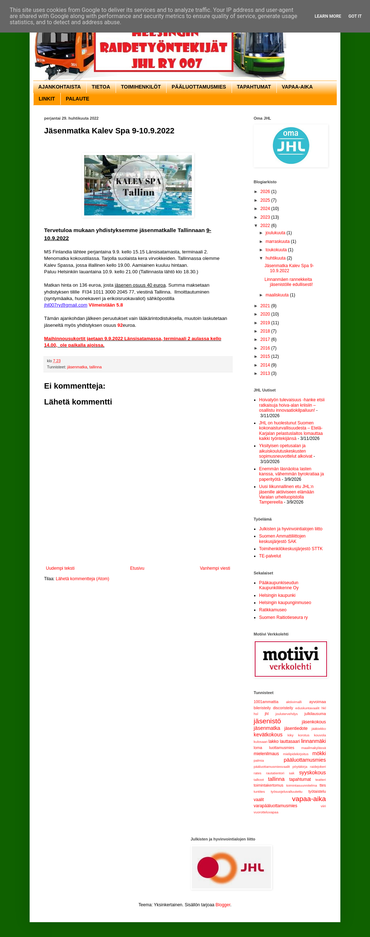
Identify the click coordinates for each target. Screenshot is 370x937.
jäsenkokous (314, 721)
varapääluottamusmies (275, 805)
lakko (273, 741)
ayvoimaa (317, 701)
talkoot (259, 780)
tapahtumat (300, 779)
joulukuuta (276, 232)
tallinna (95, 367)
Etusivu (137, 568)
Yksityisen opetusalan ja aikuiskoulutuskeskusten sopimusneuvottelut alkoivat (285, 451)
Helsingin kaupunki (277, 595)
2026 (266, 191)
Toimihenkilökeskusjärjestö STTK (291, 548)
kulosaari (260, 742)
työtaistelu (317, 791)
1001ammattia (266, 701)
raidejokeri (318, 767)
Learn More (328, 16)
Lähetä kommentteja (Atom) (82, 578)
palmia (259, 760)
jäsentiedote (296, 728)
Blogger (223, 904)
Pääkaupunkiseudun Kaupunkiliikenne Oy (278, 585)
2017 (266, 339)
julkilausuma (315, 713)
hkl (324, 708)
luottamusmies (281, 747)
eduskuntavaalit (307, 708)
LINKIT (47, 99)
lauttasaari (290, 741)
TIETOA (101, 87)
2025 (266, 200)
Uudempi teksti (60, 568)
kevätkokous (268, 734)
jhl (267, 713)
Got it (355, 16)
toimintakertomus (268, 785)
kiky (291, 735)
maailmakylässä (313, 748)
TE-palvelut (270, 556)
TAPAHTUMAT (254, 87)
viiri (323, 806)
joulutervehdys (286, 714)
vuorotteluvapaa (266, 812)
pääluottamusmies (305, 760)
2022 (266, 225)
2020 (266, 314)
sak (291, 773)
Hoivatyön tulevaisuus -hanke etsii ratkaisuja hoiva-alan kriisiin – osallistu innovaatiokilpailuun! (291, 405)
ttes (323, 785)
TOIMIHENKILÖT (141, 87)
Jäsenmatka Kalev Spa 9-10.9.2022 (289, 268)
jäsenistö (267, 721)
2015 (266, 356)
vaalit (259, 799)
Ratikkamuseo (273, 609)
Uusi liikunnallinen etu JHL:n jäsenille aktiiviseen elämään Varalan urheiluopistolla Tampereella (286, 494)
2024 (266, 208)
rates (257, 773)
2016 (266, 348)
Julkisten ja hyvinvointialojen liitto (290, 528)
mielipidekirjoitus (295, 754)
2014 (266, 365)
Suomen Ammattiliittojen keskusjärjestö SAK (282, 539)
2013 (266, 373)
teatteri (320, 780)
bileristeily (262, 708)
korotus (303, 735)
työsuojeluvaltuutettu (286, 791)
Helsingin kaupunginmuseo (285, 602)
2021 (266, 305)
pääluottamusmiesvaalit (272, 767)
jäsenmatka (77, 367)
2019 (266, 322)
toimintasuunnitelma (301, 785)
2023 (266, 217)
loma (258, 747)
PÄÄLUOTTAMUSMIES (199, 87)
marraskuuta (278, 241)
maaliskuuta (278, 295)
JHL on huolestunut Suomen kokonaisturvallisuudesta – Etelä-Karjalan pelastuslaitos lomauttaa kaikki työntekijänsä (291, 430)
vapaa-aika (309, 799)
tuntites (259, 791)
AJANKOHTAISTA (59, 87)
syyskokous (312, 772)
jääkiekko (318, 729)
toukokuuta (277, 249)
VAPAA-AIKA (297, 87)
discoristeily (283, 708)
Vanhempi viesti (215, 568)
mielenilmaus (266, 753)
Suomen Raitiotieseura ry (283, 617)
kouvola (320, 735)
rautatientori (275, 773)
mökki (319, 753)
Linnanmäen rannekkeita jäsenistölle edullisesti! (288, 282)
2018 (266, 331)
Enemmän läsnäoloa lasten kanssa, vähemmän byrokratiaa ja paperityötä (291, 474)
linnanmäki (313, 741)
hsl (256, 714)
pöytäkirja (299, 767)
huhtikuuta (276, 258)
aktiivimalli (294, 702)
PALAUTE (77, 99)
